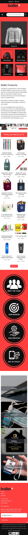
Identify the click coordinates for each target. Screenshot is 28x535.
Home (2, 491)
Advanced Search (6, 501)
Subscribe (5, 520)
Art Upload (4, 503)
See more (14, 266)
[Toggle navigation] (2, 15)
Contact (3, 495)
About (2, 493)
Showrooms (4, 499)
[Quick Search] (15, 14)
